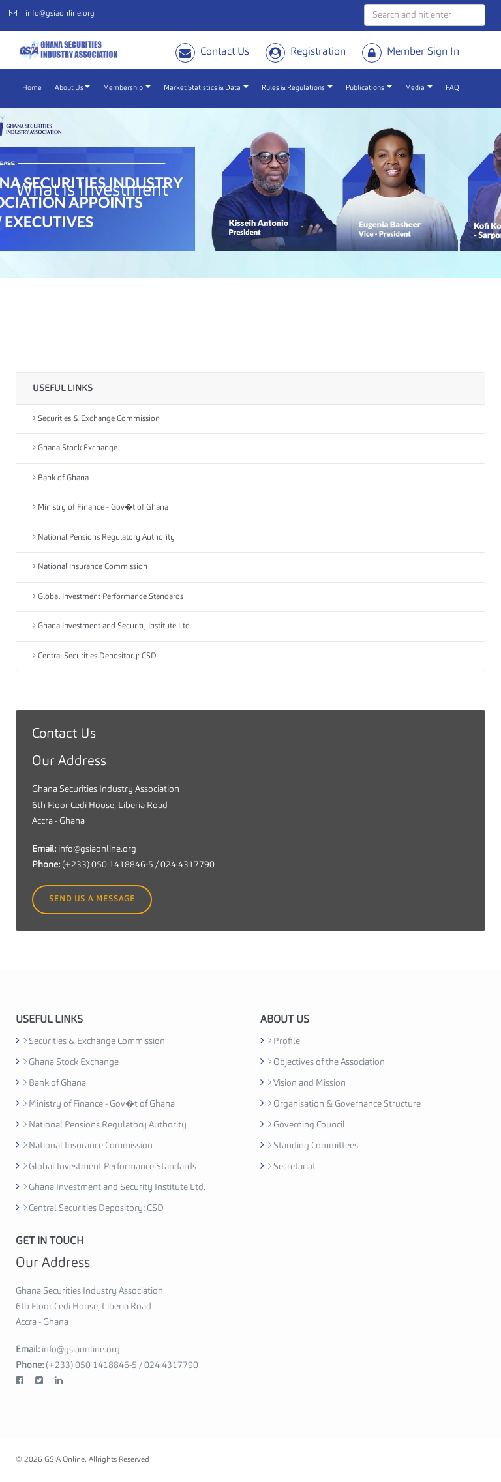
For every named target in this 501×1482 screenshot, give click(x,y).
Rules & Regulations (297, 88)
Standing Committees (313, 1145)
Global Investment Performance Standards (108, 596)
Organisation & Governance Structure (344, 1104)
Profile (284, 1041)
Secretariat (292, 1166)
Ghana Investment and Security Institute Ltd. (112, 626)
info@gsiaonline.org (60, 14)
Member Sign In (423, 52)
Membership (127, 88)
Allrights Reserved (119, 1460)
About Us (72, 88)
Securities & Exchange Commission (96, 418)
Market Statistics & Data (206, 88)
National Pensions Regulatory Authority (104, 537)
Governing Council (306, 1124)
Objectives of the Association (326, 1062)
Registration (318, 52)
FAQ (452, 88)
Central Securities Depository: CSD (95, 656)
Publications (369, 88)
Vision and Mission (307, 1083)
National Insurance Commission (90, 566)
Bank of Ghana (61, 478)
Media (419, 88)
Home (32, 88)
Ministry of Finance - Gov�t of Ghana (100, 507)
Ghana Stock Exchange (75, 448)
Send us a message (92, 899)
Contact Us (224, 52)
